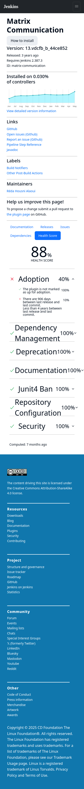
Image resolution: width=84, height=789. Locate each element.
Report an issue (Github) (24, 139)
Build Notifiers (17, 168)
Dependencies (20, 235)
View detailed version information (31, 111)
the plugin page (18, 214)
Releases (46, 227)
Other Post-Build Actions (25, 173)
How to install (22, 40)
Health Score (47, 235)
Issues (65, 227)
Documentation (21, 227)
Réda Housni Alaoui (21, 191)
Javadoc (12, 150)
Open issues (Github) (22, 134)
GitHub (12, 129)
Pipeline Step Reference (24, 144)
